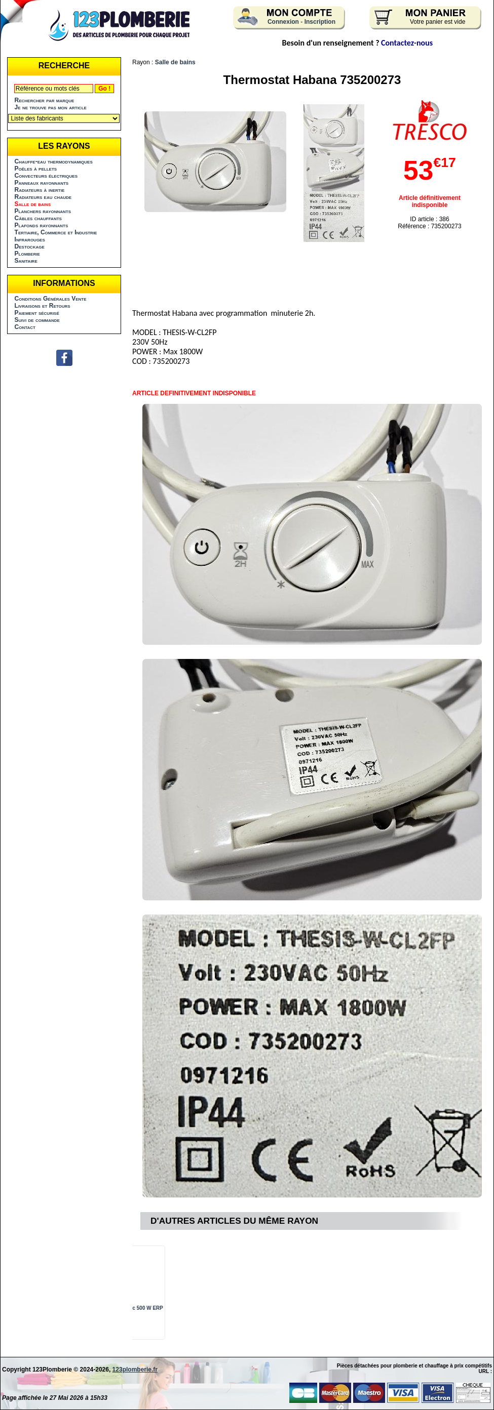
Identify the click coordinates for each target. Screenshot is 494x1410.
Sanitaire (26, 260)
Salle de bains (175, 62)
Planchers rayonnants (43, 211)
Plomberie (27, 253)
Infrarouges (30, 239)
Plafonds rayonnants (41, 225)
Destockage (30, 246)
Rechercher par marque (44, 100)
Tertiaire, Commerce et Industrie (56, 232)
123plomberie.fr (135, 1369)
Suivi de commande (37, 319)
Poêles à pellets (36, 168)
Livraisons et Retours (42, 305)
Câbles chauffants (38, 218)
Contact (25, 326)
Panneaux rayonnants (42, 182)
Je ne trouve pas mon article (51, 107)
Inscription (320, 21)
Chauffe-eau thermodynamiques (54, 161)
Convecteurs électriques (46, 175)
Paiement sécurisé (37, 312)
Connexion (283, 21)
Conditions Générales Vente (51, 298)
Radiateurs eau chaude (43, 196)
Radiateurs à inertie (40, 189)
